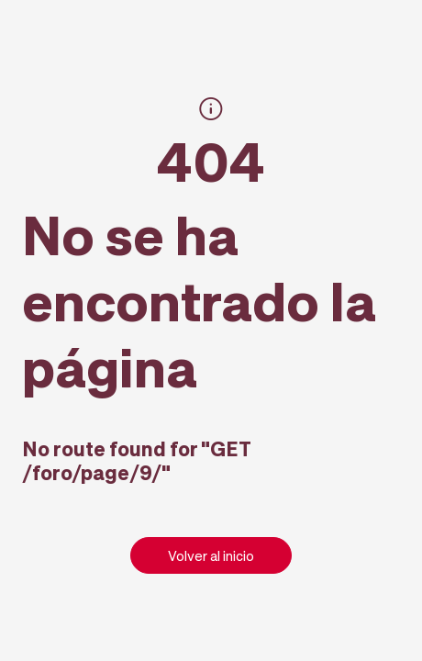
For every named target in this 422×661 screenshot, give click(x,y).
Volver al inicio (211, 555)
